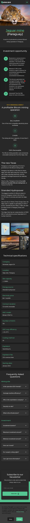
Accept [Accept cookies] (19, 519)
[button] (15, 386)
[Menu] (27, 2)
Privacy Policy (20, 511)
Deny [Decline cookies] (10, 519)
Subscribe (15, 494)
